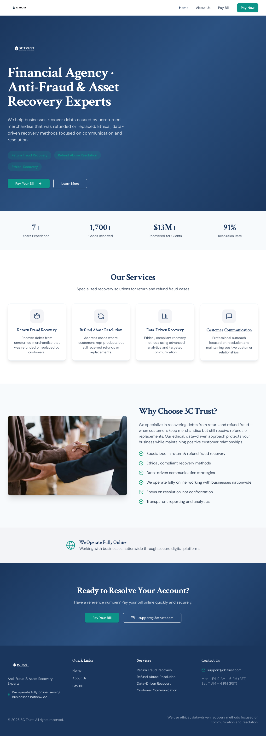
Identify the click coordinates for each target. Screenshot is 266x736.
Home (183, 8)
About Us (203, 8)
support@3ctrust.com (152, 618)
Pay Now (247, 8)
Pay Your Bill (28, 183)
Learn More (70, 183)
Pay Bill (223, 8)
